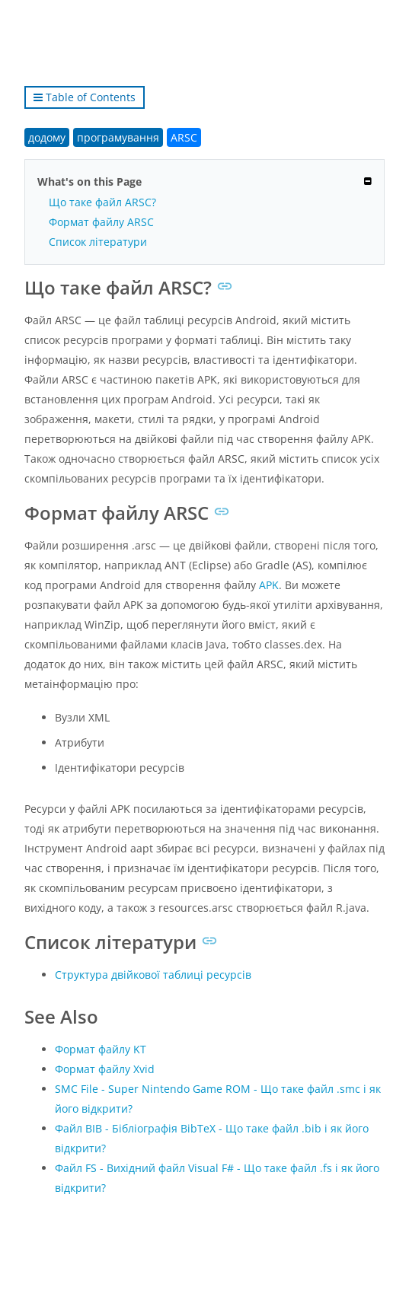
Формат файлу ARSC (101, 222)
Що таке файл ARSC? (102, 202)
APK (269, 585)
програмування (118, 137)
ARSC (184, 137)
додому (47, 137)
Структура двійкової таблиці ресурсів (153, 974)
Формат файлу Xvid (105, 1069)
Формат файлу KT (100, 1049)
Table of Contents (85, 97)
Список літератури (98, 241)
